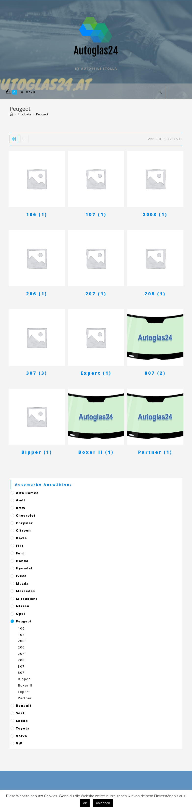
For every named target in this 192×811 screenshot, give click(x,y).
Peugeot (24, 621)
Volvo (21, 736)
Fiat (20, 545)
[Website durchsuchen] (160, 92)
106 (21, 628)
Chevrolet (26, 515)
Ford (20, 553)
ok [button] (85, 803)
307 (21, 666)
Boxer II (25, 685)
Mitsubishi (26, 598)
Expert (24, 691)
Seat (20, 713)
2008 (22, 641)
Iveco (21, 576)
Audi (20, 500)
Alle (179, 139)
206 (21, 647)
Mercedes (25, 591)
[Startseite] (11, 114)
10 (165, 139)
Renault (24, 705)
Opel (20, 613)
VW (19, 743)
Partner (25, 698)
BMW (21, 508)
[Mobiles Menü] (26, 92)
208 (21, 660)
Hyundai (24, 568)
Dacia (21, 538)
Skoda (22, 720)
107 (21, 634)
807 (21, 672)
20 (171, 139)
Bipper (24, 679)
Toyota (23, 728)
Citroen (23, 530)
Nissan (22, 606)
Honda (22, 561)
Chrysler (24, 523)
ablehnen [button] (103, 803)
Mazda (22, 583)
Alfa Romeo (27, 493)
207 (21, 653)
